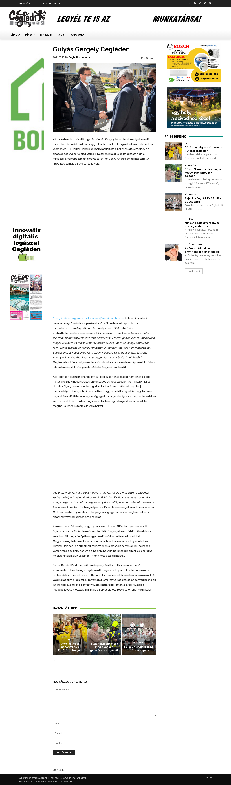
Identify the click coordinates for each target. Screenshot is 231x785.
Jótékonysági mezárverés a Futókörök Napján (69, 647)
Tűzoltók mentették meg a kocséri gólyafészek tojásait (104, 647)
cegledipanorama (79, 57)
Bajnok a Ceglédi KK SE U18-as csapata (139, 648)
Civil (69, 639)
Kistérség (103, 639)
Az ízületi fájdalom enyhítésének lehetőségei (202, 250)
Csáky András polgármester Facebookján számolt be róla (88, 318)
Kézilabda (138, 643)
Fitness (189, 219)
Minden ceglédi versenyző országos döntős (202, 224)
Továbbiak (194, 271)
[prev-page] (55, 660)
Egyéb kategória (194, 244)
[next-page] (61, 660)
